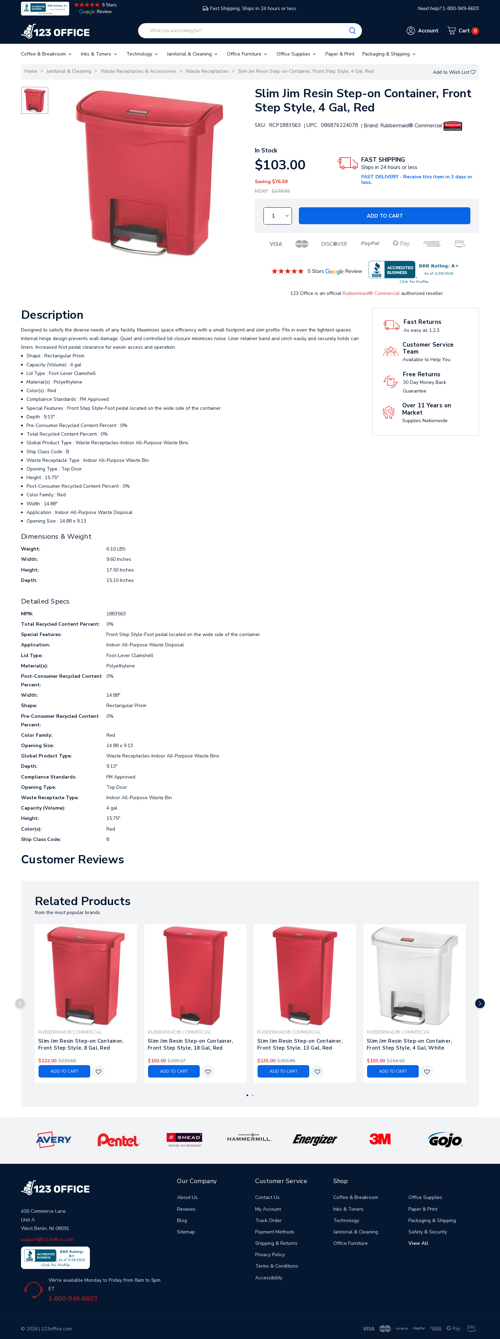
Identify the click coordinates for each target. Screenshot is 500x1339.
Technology (142, 54)
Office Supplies (297, 54)
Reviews (186, 1209)
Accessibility (268, 1277)
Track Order (268, 1220)
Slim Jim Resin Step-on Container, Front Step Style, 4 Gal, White (409, 1044)
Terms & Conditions (276, 1266)
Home (30, 71)
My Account (268, 1209)
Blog (182, 1220)
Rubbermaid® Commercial (371, 293)
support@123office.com (47, 1239)
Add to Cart (385, 215)
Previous (20, 1003)
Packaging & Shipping (389, 54)
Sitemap (186, 1232)
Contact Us (267, 1197)
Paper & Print (339, 54)
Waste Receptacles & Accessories (138, 71)
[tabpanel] (86, 1003)
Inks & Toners (99, 54)
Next (480, 1003)
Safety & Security (427, 1232)
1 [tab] (247, 1095)
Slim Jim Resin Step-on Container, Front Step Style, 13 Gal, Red (299, 1044)
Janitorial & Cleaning (193, 54)
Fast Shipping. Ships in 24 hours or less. (250, 8)
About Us (187, 1197)
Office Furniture (247, 54)
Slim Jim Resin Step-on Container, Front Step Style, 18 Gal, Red (190, 1044)
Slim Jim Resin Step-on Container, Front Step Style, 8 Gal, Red (80, 1044)
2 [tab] (252, 1095)
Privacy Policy (270, 1254)
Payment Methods (274, 1232)
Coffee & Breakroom (47, 54)
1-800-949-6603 (73, 1299)
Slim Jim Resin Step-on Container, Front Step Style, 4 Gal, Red (306, 71)
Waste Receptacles (207, 71)
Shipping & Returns (276, 1243)
